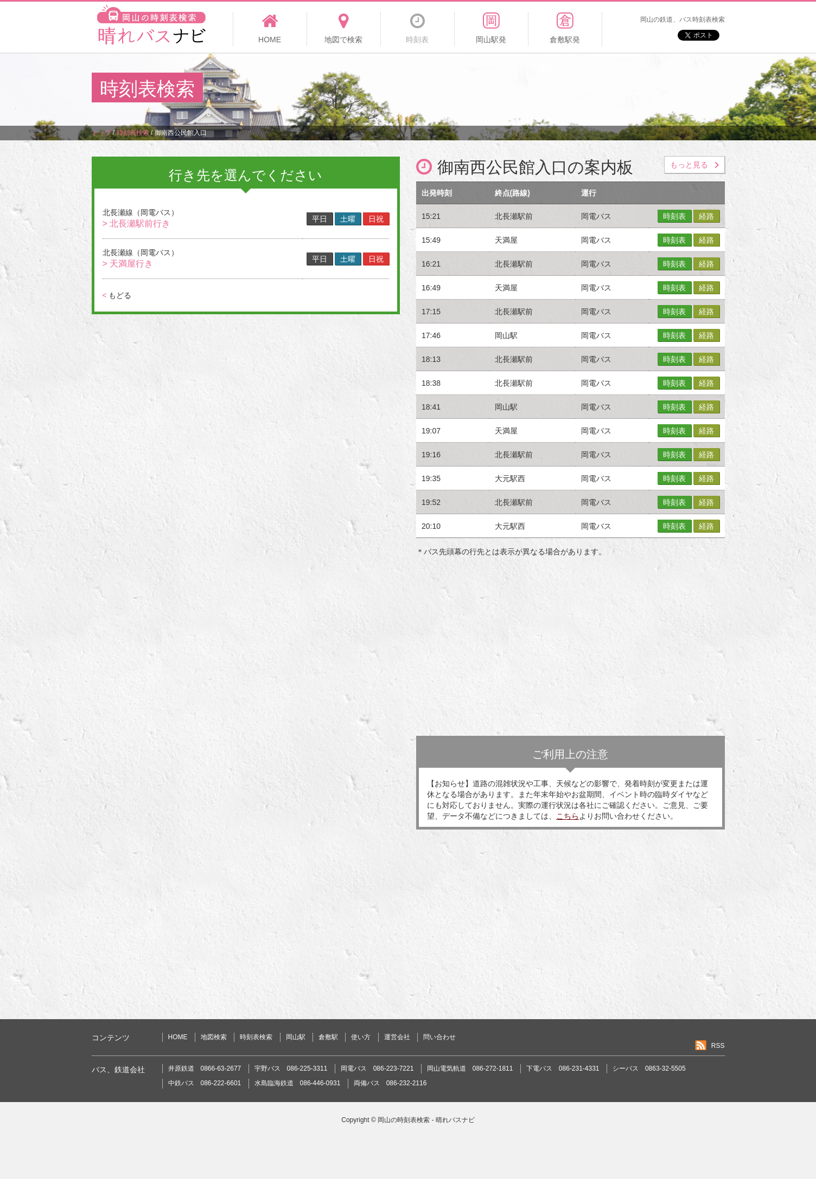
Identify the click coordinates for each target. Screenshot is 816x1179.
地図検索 (214, 1037)
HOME (178, 1037)
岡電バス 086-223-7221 (377, 1068)
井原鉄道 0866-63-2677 (204, 1068)
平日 (319, 219)
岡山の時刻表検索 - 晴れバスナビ (426, 1120)
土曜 (347, 219)
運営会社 (397, 1037)
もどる (117, 295)
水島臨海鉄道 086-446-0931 (297, 1083)
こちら (567, 816)
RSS (718, 1046)
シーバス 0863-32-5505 (649, 1068)
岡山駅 (295, 1037)
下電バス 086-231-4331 (563, 1068)
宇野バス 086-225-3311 (291, 1068)
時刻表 (674, 216)
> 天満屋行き (128, 263)
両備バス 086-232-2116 (390, 1083)
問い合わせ (439, 1037)
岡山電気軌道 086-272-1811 (470, 1068)
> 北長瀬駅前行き (137, 223)
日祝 (376, 219)
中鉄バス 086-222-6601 (204, 1083)
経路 (706, 216)
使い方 (361, 1037)
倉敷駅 (328, 1037)
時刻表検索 (256, 1037)
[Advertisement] (526, 88)
